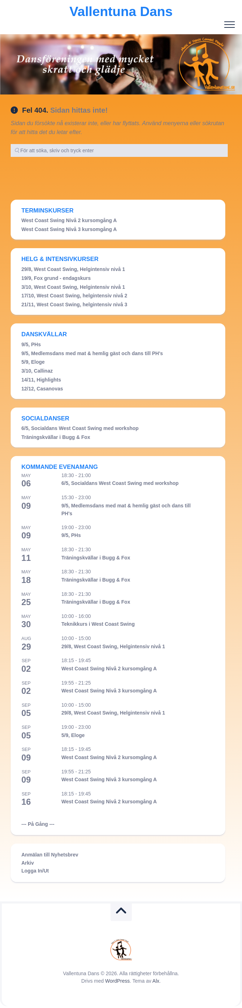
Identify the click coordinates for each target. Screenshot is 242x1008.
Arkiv (27, 863)
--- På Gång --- (38, 824)
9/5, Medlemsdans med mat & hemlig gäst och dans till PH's (92, 353)
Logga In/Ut (35, 871)
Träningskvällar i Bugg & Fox (55, 437)
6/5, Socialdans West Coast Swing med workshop (80, 428)
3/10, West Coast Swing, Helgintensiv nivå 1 (73, 287)
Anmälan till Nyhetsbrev (49, 855)
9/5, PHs (31, 344)
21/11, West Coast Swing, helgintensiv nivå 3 (74, 304)
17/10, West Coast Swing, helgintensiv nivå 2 (74, 295)
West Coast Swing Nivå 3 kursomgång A (69, 229)
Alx (156, 981)
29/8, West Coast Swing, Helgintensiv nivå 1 (73, 269)
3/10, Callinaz (37, 371)
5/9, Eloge (33, 362)
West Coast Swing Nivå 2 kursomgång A (69, 220)
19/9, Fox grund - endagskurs (56, 278)
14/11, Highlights (41, 380)
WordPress (117, 981)
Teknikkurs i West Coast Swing (98, 624)
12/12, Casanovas (42, 389)
